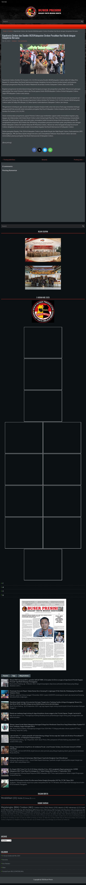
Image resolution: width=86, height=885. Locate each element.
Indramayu (72, 807)
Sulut (81, 817)
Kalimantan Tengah (39, 812)
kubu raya (32, 819)
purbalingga (50, 819)
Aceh (83, 807)
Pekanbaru (67, 810)
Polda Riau (47, 817)
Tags (13, 676)
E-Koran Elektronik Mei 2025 (11, 856)
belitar (12, 814)
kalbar (54, 814)
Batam (3, 816)
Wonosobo (9, 810)
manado (27, 812)
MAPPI (28, 817)
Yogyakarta (10, 819)
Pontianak (67, 817)
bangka (80, 812)
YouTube (4, 2)
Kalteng (49, 810)
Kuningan (58, 810)
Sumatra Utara (36, 816)
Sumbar (3, 819)
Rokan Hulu (39, 810)
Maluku (40, 817)
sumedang (4, 814)
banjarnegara (40, 814)
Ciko (8, 816)
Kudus (23, 817)
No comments (22, 41)
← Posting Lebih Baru (8, 160)
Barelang (76, 816)
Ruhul (69, 814)
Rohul (51, 807)
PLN (33, 798)
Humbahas (11, 817)
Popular (5, 676)
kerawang (50, 816)
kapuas (44, 816)
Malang (34, 817)
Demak (4, 817)
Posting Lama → (79, 160)
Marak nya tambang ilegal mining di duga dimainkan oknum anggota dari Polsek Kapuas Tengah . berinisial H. (45, 713)
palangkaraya (78, 810)
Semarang (18, 812)
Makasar (27, 816)
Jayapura (21, 816)
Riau (61, 812)
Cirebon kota (39, 807)
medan (56, 816)
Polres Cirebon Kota (57, 817)
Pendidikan (6, 797)
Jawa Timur (62, 814)
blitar (66, 812)
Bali (82, 814)
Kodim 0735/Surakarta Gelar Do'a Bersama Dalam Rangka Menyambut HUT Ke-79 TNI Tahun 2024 (41, 780)
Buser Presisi (49, 880)
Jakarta (60, 807)
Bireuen (83, 816)
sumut (70, 816)
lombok (38, 819)
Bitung (19, 810)
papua (43, 819)
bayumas (25, 819)
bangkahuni (18, 819)
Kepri (17, 817)
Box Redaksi (6, 864)
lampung (76, 814)
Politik (20, 798)
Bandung (29, 810)
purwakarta (58, 819)
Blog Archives (24, 676)
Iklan (3, 867)
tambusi (65, 819)
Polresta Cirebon (6, 812)
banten (48, 814)
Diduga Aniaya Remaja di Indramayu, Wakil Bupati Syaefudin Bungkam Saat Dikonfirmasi (39, 758)
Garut (31, 814)
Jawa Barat (14, 816)
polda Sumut (63, 816)
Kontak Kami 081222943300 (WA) (13, 871)
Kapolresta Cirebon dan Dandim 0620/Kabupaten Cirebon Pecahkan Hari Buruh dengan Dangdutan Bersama (38, 36)
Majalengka (7, 807)
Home (4, 31)
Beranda (44, 160)
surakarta (73, 812)
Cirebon (10, 31)
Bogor (18, 814)
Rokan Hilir (75, 817)
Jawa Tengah (52, 812)
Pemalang (25, 814)
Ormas (27, 798)
